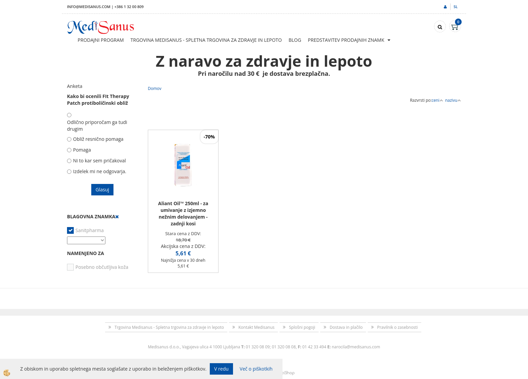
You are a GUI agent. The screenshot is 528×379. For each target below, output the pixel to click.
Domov (154, 88)
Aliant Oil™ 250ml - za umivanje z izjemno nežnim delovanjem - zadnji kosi (183, 213)
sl (456, 6)
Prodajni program (101, 40)
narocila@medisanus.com (356, 347)
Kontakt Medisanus (256, 327)
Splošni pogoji (302, 327)
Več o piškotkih (256, 369)
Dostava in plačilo (346, 327)
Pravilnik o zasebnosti (397, 327)
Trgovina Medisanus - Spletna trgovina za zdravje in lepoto (206, 40)
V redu (221, 369)
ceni (437, 100)
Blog (295, 40)
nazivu (453, 100)
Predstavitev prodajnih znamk (346, 40)
